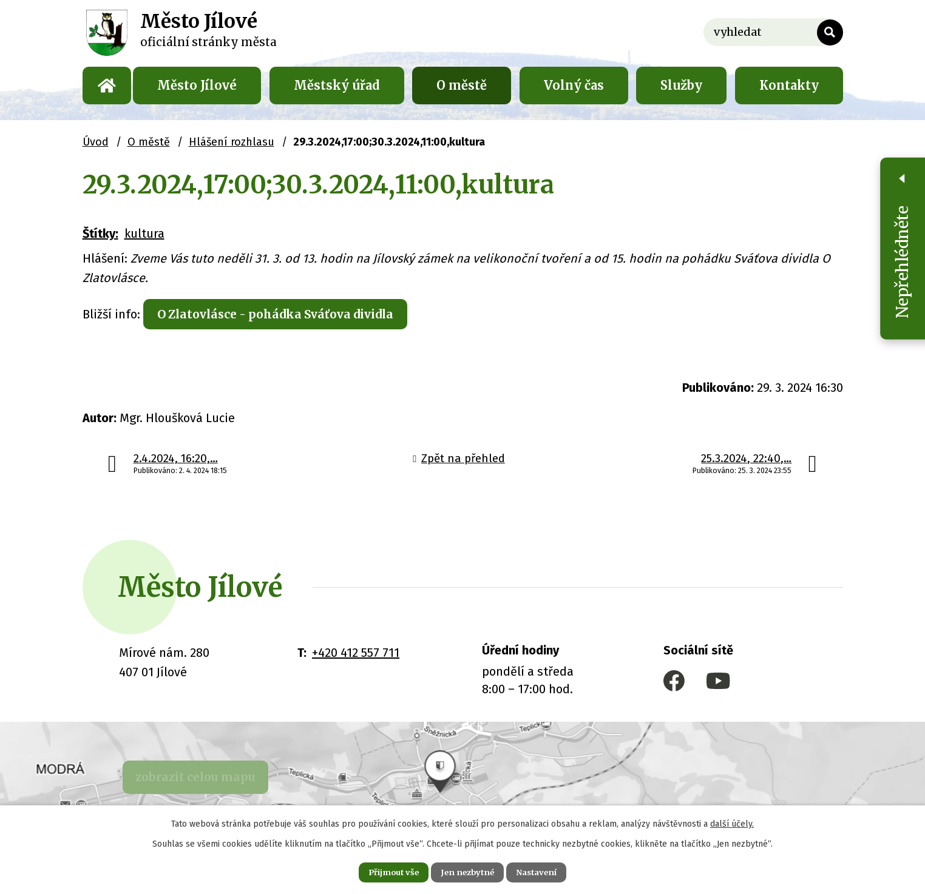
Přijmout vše (382, 870)
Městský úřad (337, 85)
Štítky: (100, 233)
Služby (681, 85)
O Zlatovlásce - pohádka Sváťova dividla (286, 315)
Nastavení (547, 870)
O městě (461, 85)
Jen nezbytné (467, 870)
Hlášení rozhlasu (231, 142)
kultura (144, 233)
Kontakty (789, 85)
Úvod (107, 85)
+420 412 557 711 (355, 655)
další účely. (732, 821)
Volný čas (574, 85)
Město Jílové (197, 85)
